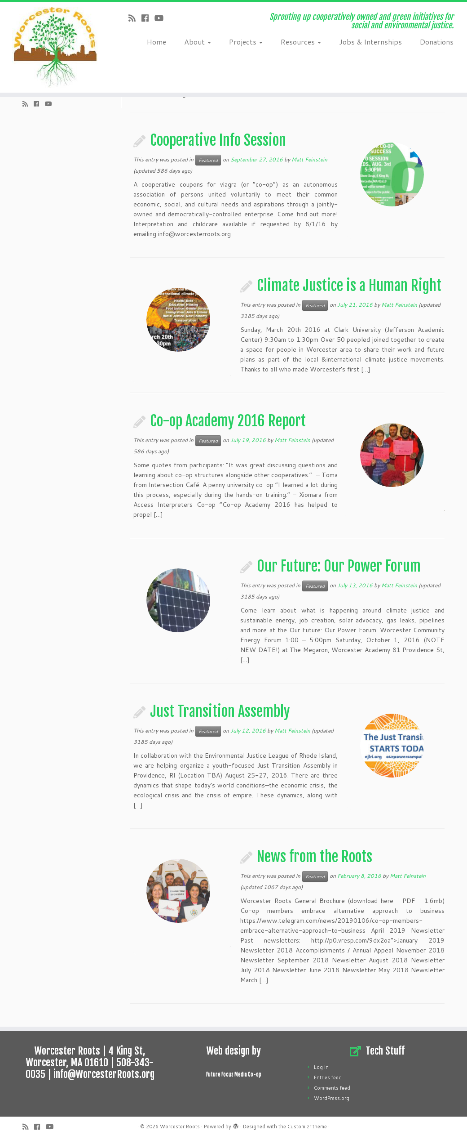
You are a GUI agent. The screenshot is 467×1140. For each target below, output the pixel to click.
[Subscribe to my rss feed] (134, 18)
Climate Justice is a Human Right (349, 286)
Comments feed (332, 1087)
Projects (246, 41)
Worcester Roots (180, 1126)
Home (156, 41)
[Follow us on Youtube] (161, 18)
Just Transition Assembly (220, 711)
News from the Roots (314, 857)
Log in (321, 1067)
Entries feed (328, 1077)
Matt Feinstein (309, 159)
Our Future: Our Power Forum (339, 566)
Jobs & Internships (370, 41)
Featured (208, 160)
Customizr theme (307, 1126)
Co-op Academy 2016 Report (228, 421)
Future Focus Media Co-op (233, 1074)
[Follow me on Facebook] (147, 18)
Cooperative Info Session (218, 140)
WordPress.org (331, 1098)
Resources (301, 41)
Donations (437, 41)
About (197, 41)
